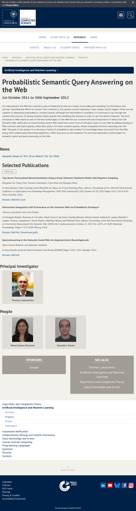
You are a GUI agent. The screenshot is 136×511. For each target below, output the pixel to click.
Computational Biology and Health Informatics (28, 435)
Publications (11, 425)
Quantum (7, 449)
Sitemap (6, 491)
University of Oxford (66, 508)
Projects (83, 57)
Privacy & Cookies (11, 495)
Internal (6, 485)
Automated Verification (15, 431)
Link (23, 199)
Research (81, 36)
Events (34, 47)
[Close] (133, 2)
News (93, 37)
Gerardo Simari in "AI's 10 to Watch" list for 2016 (30, 156)
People (8, 421)
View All (9, 171)
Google (34, 367)
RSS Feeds (7, 488)
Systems (7, 456)
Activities (9, 412)
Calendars (7, 481)
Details (6, 199)
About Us (50, 47)
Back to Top (68, 469)
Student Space (70, 47)
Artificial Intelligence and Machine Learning (50, 57)
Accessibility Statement (14, 498)
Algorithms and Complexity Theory (102, 382)
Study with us (60, 37)
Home (42, 37)
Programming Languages (16, 445)
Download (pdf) (29, 232)
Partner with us (95, 47)
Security (6, 452)
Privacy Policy (12, 5)
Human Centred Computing (17, 442)
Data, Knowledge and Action (102, 387)
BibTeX (16, 199)
